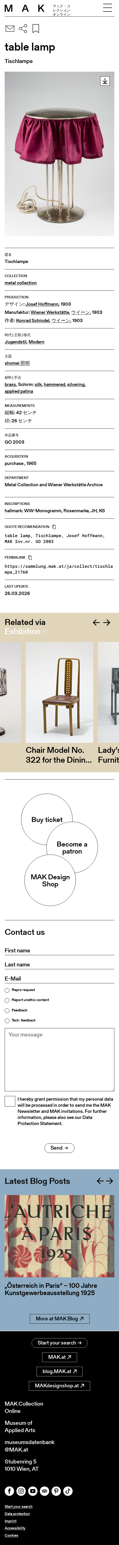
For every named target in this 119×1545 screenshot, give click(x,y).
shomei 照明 (17, 363)
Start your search (60, 1342)
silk (38, 384)
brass (10, 384)
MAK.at (59, 1357)
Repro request (23, 990)
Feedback (19, 1010)
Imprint (10, 1521)
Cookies (11, 1535)
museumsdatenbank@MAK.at (30, 1445)
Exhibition (23, 631)
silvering (76, 384)
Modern (37, 342)
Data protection (17, 1513)
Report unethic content (30, 1000)
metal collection (21, 283)
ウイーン (80, 312)
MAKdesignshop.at (59, 1385)
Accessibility (15, 1528)
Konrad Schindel (32, 320)
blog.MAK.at (60, 1371)
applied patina (19, 391)
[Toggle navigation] (107, 8)
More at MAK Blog (59, 1319)
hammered (54, 384)
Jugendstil (15, 342)
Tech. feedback (24, 1020)
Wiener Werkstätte (50, 312)
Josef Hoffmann (42, 304)
